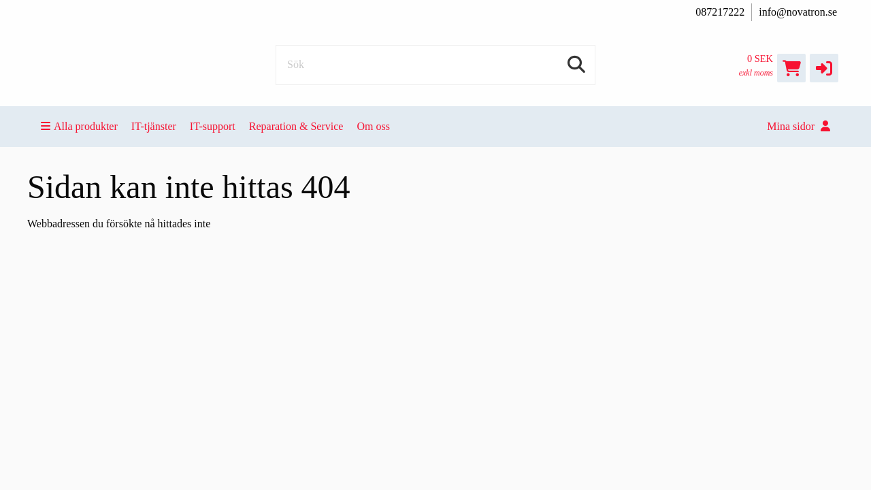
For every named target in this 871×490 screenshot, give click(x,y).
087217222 (719, 12)
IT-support (212, 126)
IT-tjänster (153, 126)
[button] (824, 68)
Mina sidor (798, 126)
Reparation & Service (296, 126)
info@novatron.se (798, 12)
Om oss (373, 126)
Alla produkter (79, 126)
